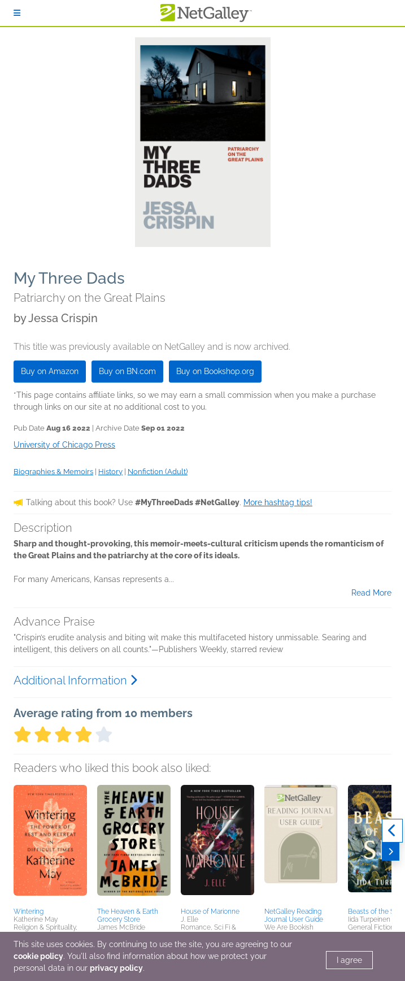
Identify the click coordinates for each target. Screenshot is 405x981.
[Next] (390, 852)
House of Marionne (210, 911)
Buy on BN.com (127, 371)
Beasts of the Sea (375, 911)
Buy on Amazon (50, 371)
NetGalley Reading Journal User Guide (293, 915)
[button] (50, 844)
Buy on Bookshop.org (215, 371)
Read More (371, 592)
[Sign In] (17, 13)
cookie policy (38, 956)
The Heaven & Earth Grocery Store (127, 915)
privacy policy (116, 968)
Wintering (28, 911)
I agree (349, 960)
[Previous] (392, 831)
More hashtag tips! (277, 502)
